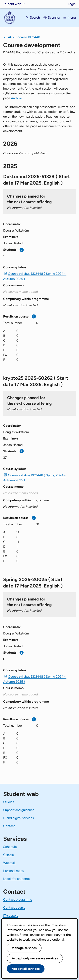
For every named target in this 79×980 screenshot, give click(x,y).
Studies (8, 802)
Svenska (54, 17)
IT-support (10, 915)
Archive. (17, 98)
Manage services (24, 948)
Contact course (14, 907)
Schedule (10, 847)
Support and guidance (19, 810)
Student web (12, 4)
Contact (9, 826)
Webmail (9, 863)
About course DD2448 (24, 37)
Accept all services (26, 969)
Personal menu (13, 871)
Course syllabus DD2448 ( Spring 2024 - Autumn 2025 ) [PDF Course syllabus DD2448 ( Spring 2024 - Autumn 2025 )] (34, 276)
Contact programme (17, 899)
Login (72, 4)
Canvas (8, 855)
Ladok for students (16, 879)
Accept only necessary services (35, 958)
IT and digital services (18, 818)
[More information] (22, 250)
